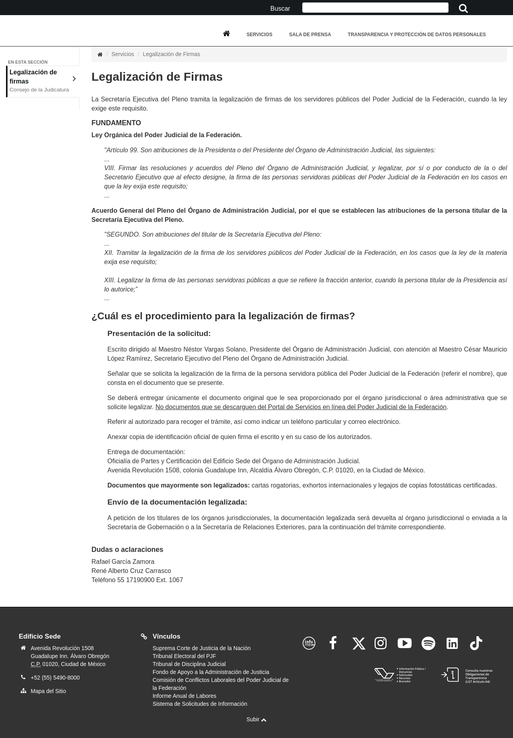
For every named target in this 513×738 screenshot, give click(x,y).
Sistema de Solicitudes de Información (200, 704)
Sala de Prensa (310, 34)
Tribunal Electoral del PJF (184, 656)
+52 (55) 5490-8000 (55, 677)
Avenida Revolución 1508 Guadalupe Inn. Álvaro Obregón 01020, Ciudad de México (70, 656)
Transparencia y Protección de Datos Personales (417, 34)
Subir (257, 719)
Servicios (259, 34)
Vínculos (167, 636)
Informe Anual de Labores (184, 696)
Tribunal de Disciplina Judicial (189, 664)
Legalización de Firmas (171, 54)
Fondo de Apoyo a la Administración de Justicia (211, 672)
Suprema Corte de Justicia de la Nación (202, 648)
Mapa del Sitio (48, 691)
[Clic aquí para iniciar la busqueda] (464, 8)
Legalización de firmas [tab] (43, 81)
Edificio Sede (39, 636)
